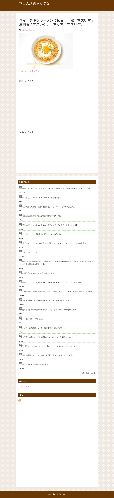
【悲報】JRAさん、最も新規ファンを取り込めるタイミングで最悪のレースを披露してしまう (56, 188)
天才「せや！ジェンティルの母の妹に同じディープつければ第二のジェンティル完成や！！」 (56, 243)
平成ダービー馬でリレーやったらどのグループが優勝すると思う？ (46, 301)
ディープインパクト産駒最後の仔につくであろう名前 (41, 234)
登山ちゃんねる (27, 30)
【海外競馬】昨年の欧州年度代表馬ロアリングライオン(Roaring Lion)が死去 (49, 310)
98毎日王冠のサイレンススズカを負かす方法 (37, 273)
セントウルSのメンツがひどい (32, 319)
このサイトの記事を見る (29, 71)
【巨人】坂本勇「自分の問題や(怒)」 (35, 364)
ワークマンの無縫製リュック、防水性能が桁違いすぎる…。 (43, 328)
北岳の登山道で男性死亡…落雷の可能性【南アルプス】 (41, 216)
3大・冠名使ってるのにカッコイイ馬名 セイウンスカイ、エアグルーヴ (48, 346)
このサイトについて (28, 386)
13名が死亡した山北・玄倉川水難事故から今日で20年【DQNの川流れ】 (48, 207)
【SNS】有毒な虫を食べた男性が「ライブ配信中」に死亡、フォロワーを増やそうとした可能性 (57, 291)
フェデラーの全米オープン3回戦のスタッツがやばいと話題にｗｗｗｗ (47, 337)
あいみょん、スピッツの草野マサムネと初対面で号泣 (41, 198)
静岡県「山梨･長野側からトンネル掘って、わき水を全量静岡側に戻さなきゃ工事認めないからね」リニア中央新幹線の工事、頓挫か (58, 263)
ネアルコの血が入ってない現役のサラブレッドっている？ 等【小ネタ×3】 (49, 225)
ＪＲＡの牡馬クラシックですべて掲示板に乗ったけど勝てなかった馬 (46, 355)
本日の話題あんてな (34, 3)
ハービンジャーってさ (29, 252)
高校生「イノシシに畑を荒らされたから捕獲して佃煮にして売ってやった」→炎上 (51, 282)
